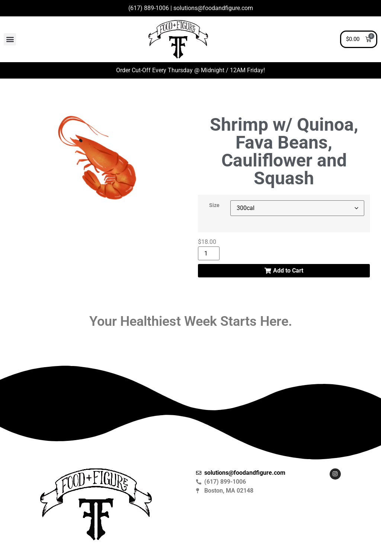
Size (214, 205)
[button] (10, 39)
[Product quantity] (209, 253)
